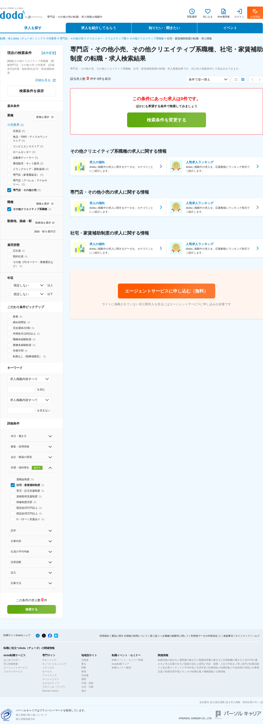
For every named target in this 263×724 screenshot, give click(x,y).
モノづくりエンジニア (54, 664)
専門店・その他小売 (72, 38)
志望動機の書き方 (232, 660)
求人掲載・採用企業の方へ (245, 702)
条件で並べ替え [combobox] (199, 79)
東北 (83, 664)
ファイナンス (49, 675)
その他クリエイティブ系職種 (147, 38)
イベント (230, 28)
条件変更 (49, 53)
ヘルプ (255, 636)
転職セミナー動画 (121, 667)
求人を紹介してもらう (98, 28)
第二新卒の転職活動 (248, 664)
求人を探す (33, 28)
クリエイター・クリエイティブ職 (106, 38)
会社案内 (204, 702)
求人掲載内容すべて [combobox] (24, 379)
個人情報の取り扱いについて (31, 714)
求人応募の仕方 (173, 664)
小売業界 (51, 38)
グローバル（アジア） (54, 686)
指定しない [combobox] (21, 285)
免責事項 (228, 636)
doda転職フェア (120, 664)
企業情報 (220, 671)
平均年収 (189, 667)
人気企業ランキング (171, 667)
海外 (83, 690)
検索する (31, 609)
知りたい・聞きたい (164, 28)
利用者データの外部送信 (204, 636)
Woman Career (50, 690)
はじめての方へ (12, 660)
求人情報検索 (11, 664)
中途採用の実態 (241, 667)
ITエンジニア (49, 660)
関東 (83, 667)
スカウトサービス (13, 671)
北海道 (85, 660)
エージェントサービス (16, 667)
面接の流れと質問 (194, 664)
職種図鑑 (208, 671)
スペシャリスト (50, 679)
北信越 (85, 675)
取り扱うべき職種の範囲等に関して (169, 636)
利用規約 (104, 636)
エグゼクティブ (50, 683)
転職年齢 (225, 667)
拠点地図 (220, 702)
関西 (83, 679)
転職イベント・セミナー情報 (127, 660)
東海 (83, 671)
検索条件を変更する (166, 119)
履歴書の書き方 (187, 660)
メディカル (48, 667)
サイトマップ (242, 636)
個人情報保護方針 (25, 719)
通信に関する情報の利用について (130, 636)
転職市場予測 (172, 671)
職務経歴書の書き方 (209, 660)
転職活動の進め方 (167, 660)
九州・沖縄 (87, 686)
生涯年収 (201, 667)
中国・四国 (87, 683)
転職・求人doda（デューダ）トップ (21, 38)
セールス (47, 671)
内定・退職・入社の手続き (220, 664)
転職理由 (213, 667)
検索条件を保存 (31, 91)
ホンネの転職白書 (191, 671)
